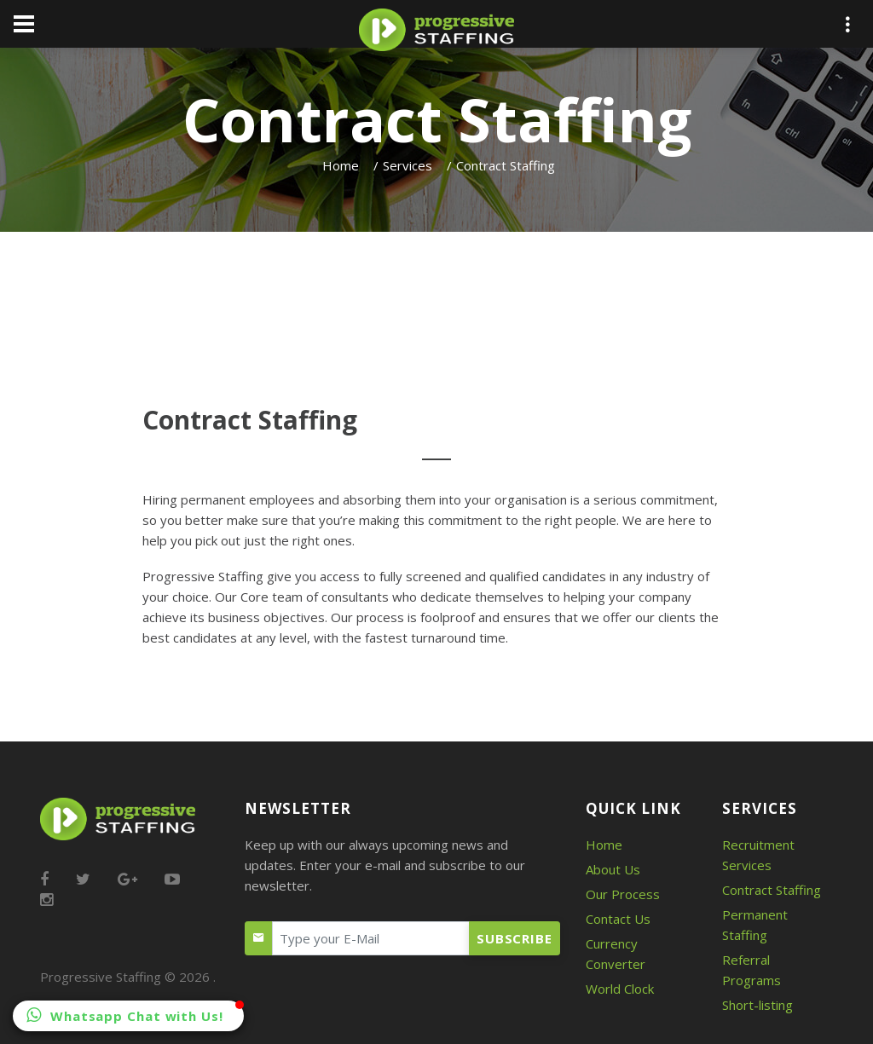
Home (340, 165)
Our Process (623, 894)
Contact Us (618, 918)
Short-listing (757, 1004)
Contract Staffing (771, 889)
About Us (613, 869)
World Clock (620, 988)
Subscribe (514, 938)
